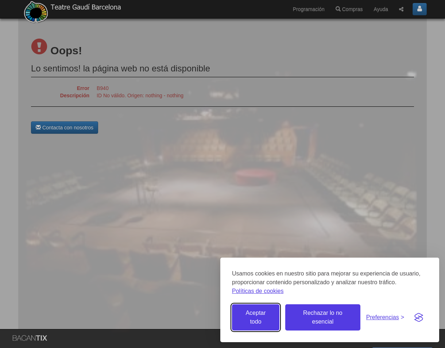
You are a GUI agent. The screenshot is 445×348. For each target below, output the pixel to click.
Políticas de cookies (257, 291)
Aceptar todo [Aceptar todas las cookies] (255, 317)
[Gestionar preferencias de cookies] (385, 317)
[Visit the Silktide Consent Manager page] (418, 317)
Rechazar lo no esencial (323, 317)
